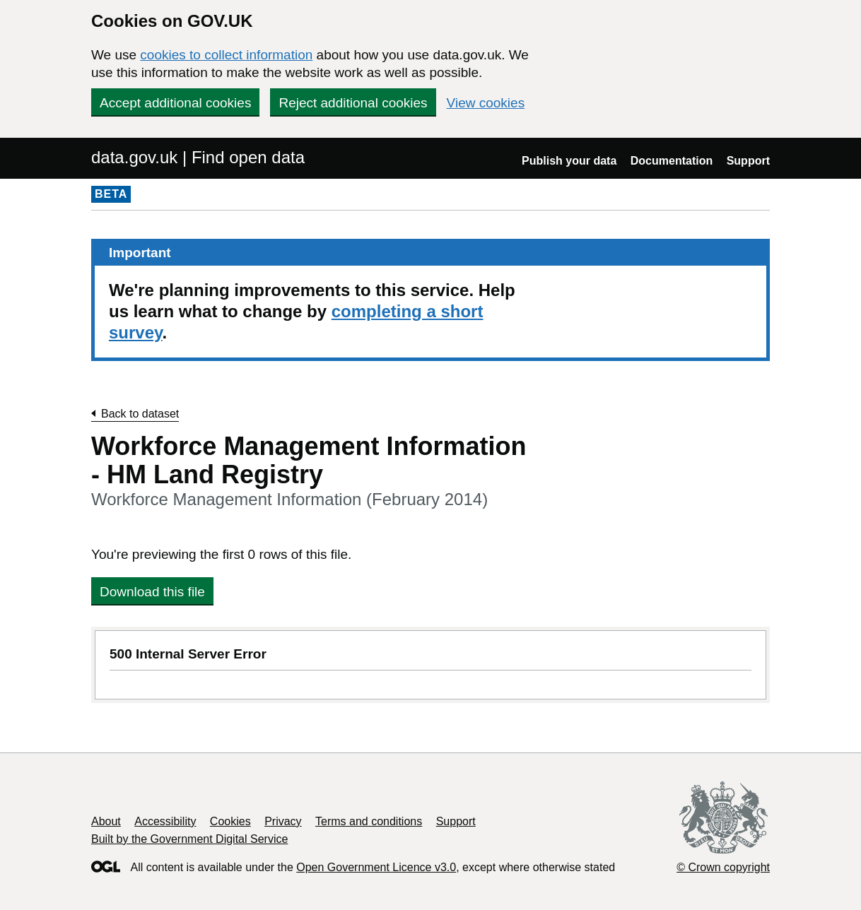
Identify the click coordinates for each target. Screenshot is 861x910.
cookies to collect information (226, 54)
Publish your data (569, 161)
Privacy (282, 821)
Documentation (672, 161)
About (106, 821)
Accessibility (165, 821)
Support (748, 161)
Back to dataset (140, 414)
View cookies (486, 103)
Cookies (230, 821)
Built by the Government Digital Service (189, 839)
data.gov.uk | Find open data (198, 157)
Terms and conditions (368, 821)
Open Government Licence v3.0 (376, 867)
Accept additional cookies (175, 102)
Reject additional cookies (353, 102)
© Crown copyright (723, 867)
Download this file (152, 591)
